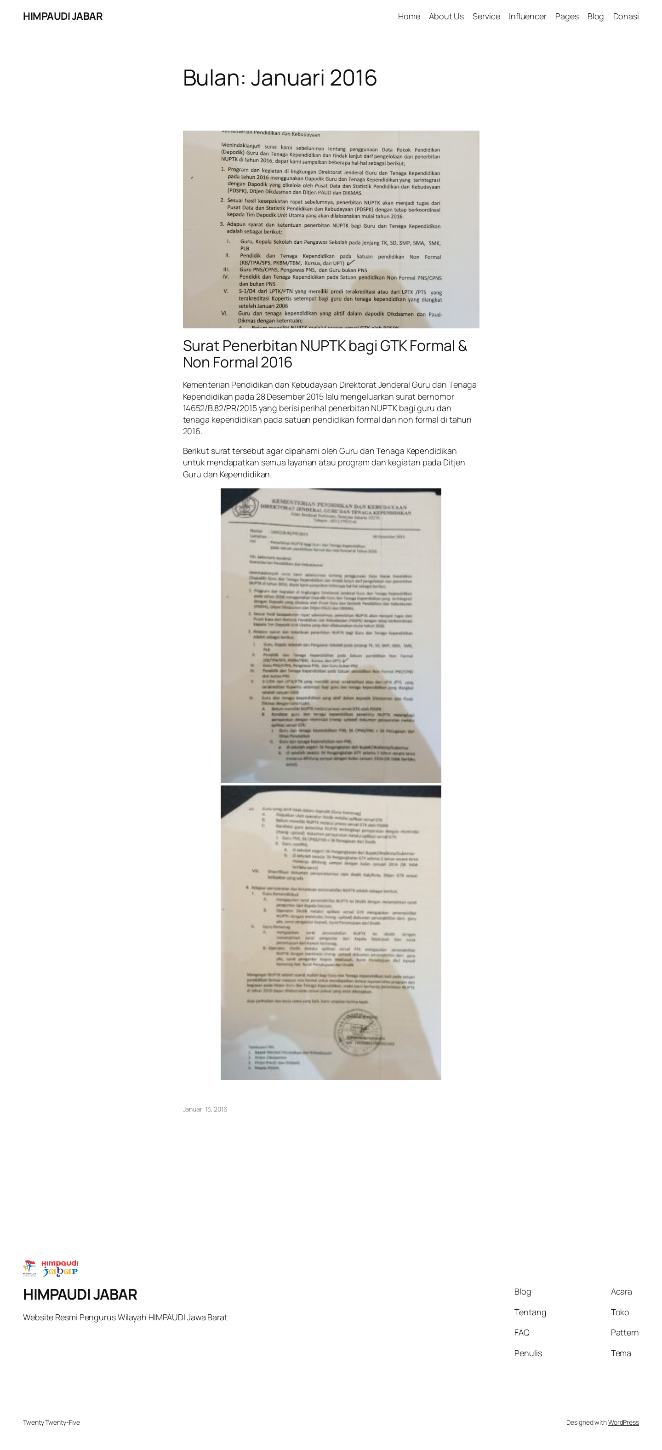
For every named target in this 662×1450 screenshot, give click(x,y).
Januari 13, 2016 (205, 1109)
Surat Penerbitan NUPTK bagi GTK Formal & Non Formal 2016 (325, 353)
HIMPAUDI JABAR (63, 16)
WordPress (623, 1422)
